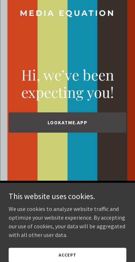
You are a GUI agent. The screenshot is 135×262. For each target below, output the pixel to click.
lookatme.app (67, 122)
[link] (67, 13)
